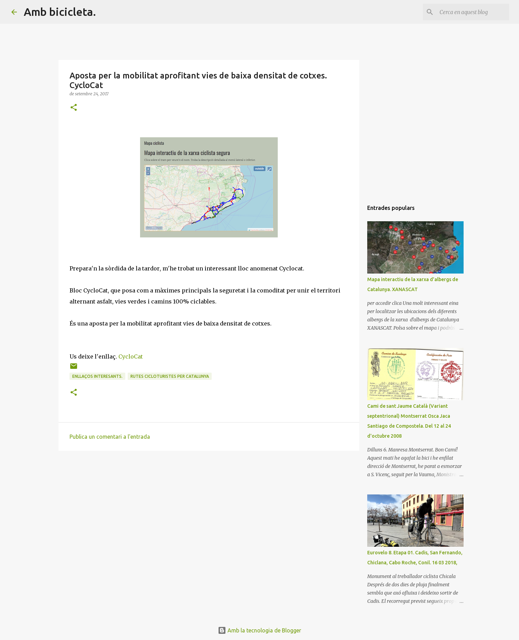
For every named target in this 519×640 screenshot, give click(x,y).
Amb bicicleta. (60, 12)
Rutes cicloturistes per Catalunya (169, 376)
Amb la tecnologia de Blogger (259, 630)
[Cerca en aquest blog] (473, 12)
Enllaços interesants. (97, 376)
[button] (74, 108)
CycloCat (130, 356)
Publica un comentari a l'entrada (110, 437)
